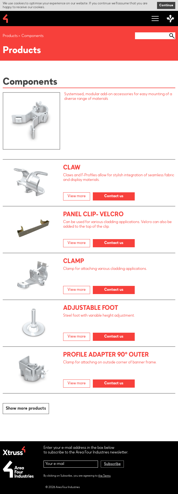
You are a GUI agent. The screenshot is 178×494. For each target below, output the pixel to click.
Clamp (73, 262)
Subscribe (112, 464)
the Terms (104, 476)
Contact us (113, 196)
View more (76, 196)
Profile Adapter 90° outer (106, 355)
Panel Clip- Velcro (93, 215)
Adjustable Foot (90, 308)
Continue (166, 5)
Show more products (26, 408)
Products (10, 36)
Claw (71, 168)
